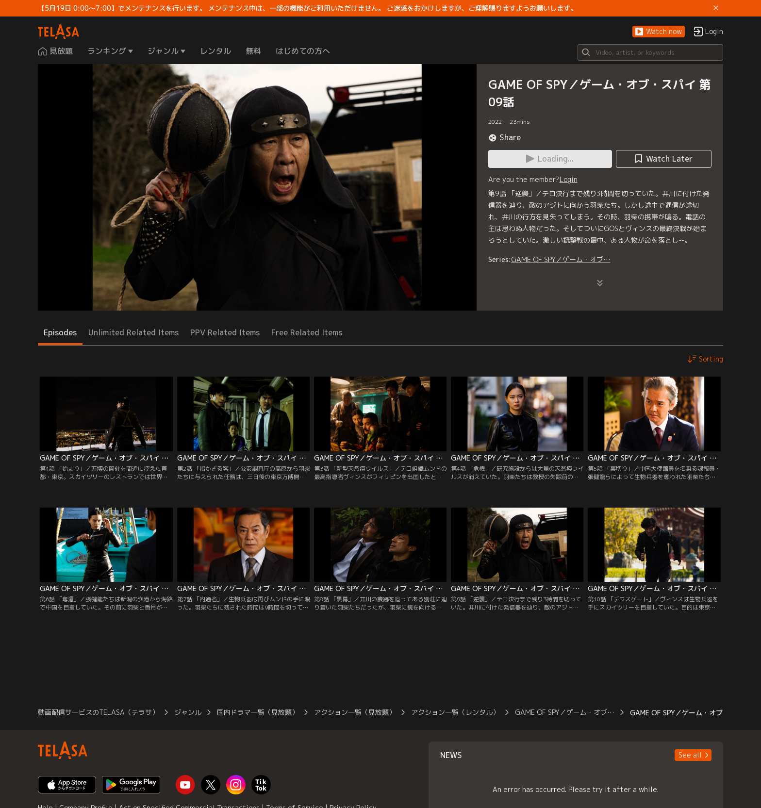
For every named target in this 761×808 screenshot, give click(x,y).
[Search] (650, 52)
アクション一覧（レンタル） (455, 712)
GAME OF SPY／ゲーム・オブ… (561, 259)
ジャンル (187, 712)
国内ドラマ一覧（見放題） (257, 712)
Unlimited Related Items (133, 332)
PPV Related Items (225, 332)
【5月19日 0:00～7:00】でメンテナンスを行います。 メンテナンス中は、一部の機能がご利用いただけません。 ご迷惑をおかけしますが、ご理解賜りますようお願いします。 (307, 8)
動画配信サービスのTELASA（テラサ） (98, 712)
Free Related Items (306, 332)
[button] (658, 32)
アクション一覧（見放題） (355, 712)
